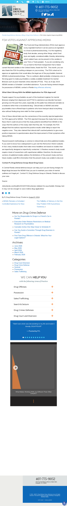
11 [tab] (44, 337)
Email (28, 2)
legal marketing (49, 495)
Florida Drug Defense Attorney (11, 35)
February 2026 (19, 254)
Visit (33, 2)
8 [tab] (37, 337)
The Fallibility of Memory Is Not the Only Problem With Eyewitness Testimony (50, 204)
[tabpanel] (33, 328)
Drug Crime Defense (32, 35)
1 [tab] (23, 337)
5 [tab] (31, 337)
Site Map (40, 500)
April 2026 (18, 250)
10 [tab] (41, 337)
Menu (47, 2)
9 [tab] (39, 337)
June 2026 (18, 246)
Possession (18, 269)
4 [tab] (29, 337)
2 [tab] (25, 337)
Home (17, 2)
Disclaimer (48, 500)
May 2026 (18, 248)
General (17, 267)
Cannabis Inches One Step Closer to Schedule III (32, 227)
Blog (23, 35)
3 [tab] (27, 337)
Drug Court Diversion (22, 263)
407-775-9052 (48, 7)
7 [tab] (35, 337)
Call (22, 2)
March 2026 (18, 252)
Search (37, 2)
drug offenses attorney (42, 87)
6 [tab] (33, 337)
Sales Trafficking (20, 271)
